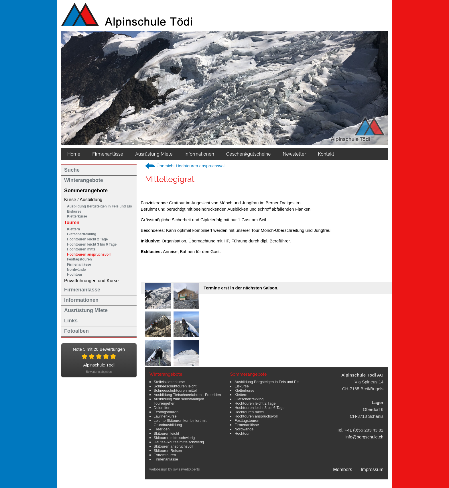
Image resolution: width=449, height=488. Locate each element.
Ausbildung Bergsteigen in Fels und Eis (99, 206)
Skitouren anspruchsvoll (173, 446)
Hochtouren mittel (82, 249)
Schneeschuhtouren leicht (175, 386)
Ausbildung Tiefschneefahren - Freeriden (187, 395)
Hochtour (74, 275)
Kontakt (326, 154)
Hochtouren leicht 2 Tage (87, 239)
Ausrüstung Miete (153, 154)
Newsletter (294, 154)
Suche (72, 170)
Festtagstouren (79, 259)
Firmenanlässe (107, 154)
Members (342, 469)
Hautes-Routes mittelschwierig (179, 442)
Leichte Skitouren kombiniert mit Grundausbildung (180, 422)
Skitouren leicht (166, 433)
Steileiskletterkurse (169, 382)
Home (73, 154)
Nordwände (76, 270)
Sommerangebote (86, 190)
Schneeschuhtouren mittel (175, 390)
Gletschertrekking (81, 234)
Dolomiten (162, 407)
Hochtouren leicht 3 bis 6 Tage (92, 244)
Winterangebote (83, 180)
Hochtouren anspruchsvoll (89, 254)
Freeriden (162, 429)
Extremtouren (165, 455)
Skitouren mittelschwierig (174, 438)
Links (71, 321)
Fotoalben (76, 331)
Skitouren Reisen (168, 450)
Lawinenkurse (165, 416)
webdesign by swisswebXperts (174, 469)
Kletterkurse (77, 216)
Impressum (372, 469)
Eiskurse (74, 211)
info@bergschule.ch (364, 436)
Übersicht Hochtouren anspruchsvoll (191, 165)
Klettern (73, 229)
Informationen (199, 154)
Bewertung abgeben (99, 371)
